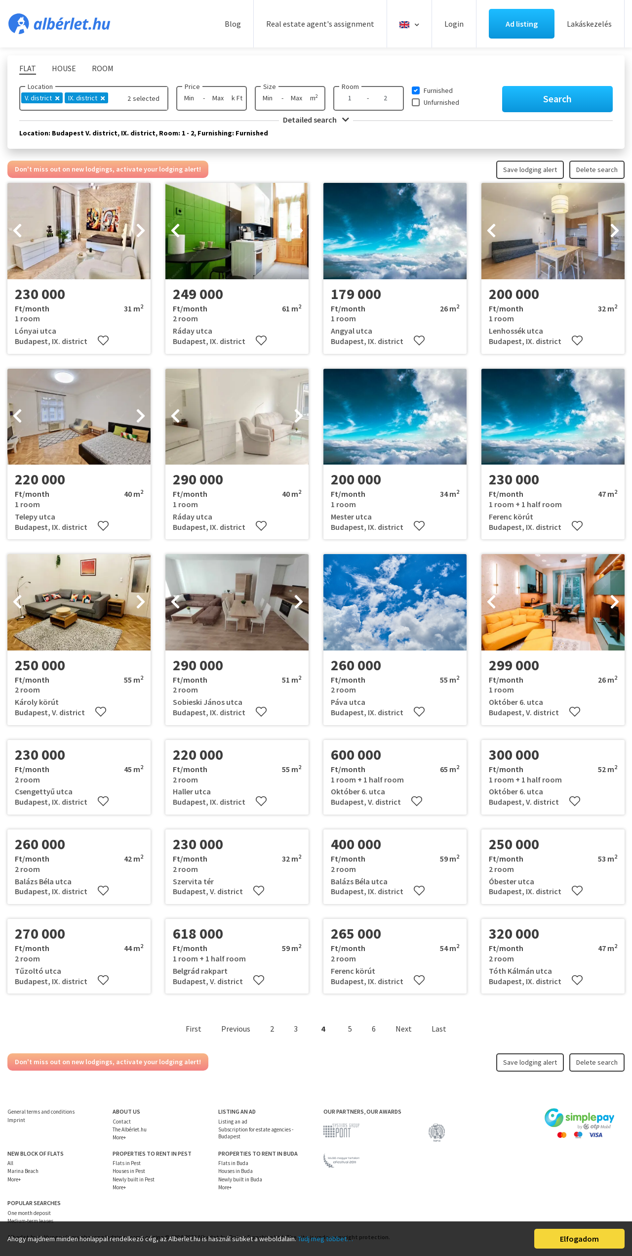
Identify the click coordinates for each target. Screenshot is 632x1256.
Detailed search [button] (316, 120)
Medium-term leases (30, 1220)
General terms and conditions (41, 1111)
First (193, 1029)
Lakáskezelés (589, 24)
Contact (122, 1121)
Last (439, 1029)
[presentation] (17, 231)
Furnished (438, 90)
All (10, 1163)
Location (40, 86)
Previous (235, 1029)
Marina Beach (23, 1171)
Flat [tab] (27, 68)
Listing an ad (232, 1121)
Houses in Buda (235, 1171)
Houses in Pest (129, 1171)
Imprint (16, 1120)
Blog (233, 24)
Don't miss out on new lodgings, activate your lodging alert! (108, 169)
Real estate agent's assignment (320, 24)
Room (350, 86)
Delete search (597, 169)
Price (192, 86)
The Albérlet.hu (130, 1129)
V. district (42, 97)
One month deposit (29, 1213)
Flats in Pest (127, 1163)
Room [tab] (103, 68)
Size (269, 86)
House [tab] (64, 68)
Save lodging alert (530, 169)
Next (403, 1029)
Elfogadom (579, 1239)
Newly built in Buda (240, 1179)
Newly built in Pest (134, 1179)
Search (557, 98)
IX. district (86, 97)
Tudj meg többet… (325, 1238)
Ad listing (522, 24)
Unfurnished (441, 102)
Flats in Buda (233, 1163)
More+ (119, 1137)
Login (454, 24)
